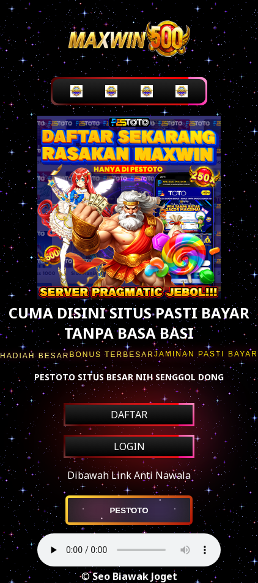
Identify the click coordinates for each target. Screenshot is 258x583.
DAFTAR (129, 414)
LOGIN (129, 446)
